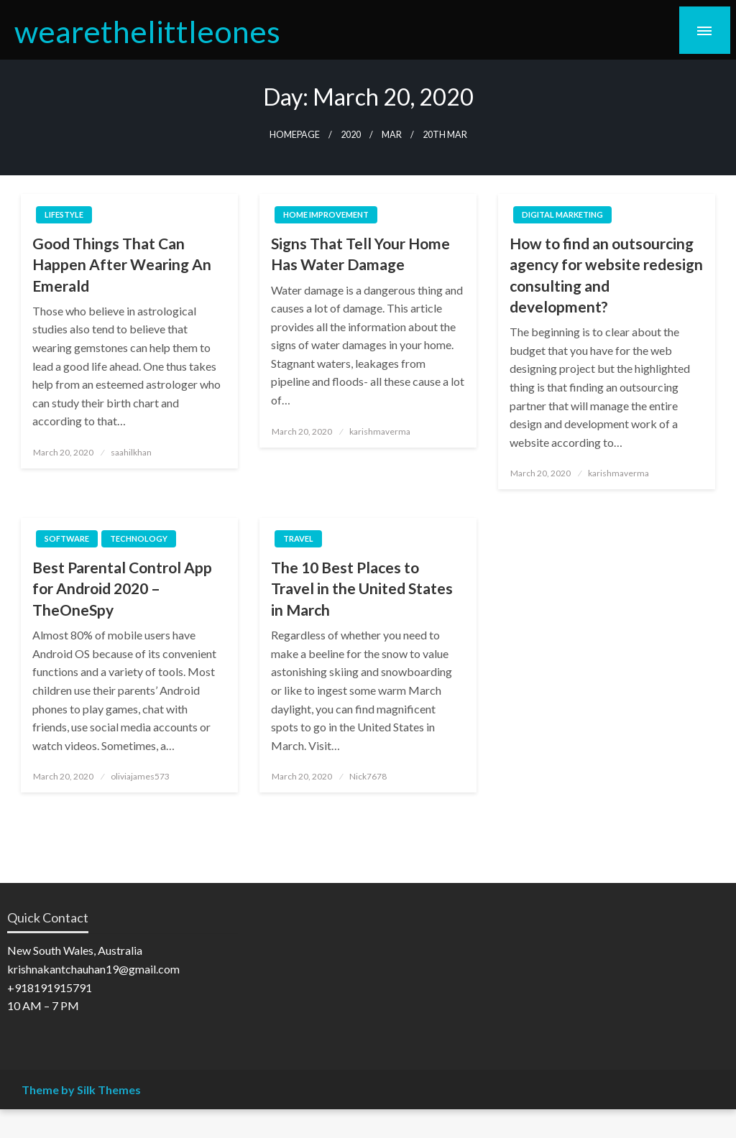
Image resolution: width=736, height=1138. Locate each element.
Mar (392, 134)
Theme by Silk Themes (81, 1089)
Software (67, 538)
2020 (351, 134)
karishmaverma (379, 431)
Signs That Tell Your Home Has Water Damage (360, 253)
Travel (298, 538)
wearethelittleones (147, 31)
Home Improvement (326, 214)
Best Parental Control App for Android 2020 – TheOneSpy (122, 588)
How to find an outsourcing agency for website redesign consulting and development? (606, 274)
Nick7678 (368, 776)
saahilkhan (131, 452)
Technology (138, 538)
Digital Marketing (562, 214)
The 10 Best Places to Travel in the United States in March (362, 588)
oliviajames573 (140, 776)
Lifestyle (64, 214)
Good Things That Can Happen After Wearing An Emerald (121, 264)
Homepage (295, 134)
